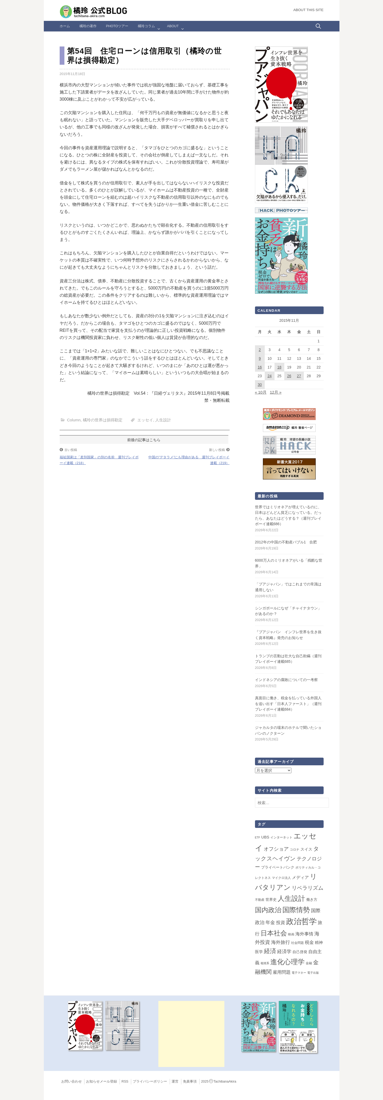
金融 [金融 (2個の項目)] (309, 963)
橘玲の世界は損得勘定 (102, 420)
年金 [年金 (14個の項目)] (270, 922)
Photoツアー (117, 26)
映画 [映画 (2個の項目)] (291, 934)
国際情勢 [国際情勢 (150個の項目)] (296, 910)
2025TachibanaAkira (218, 1081)
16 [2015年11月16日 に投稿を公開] (260, 367)
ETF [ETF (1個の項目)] (257, 837)
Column (74, 420)
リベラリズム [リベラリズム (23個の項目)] (307, 888)
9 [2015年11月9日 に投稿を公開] (260, 358)
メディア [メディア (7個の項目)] (300, 877)
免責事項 (190, 1081)
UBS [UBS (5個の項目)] (265, 837)
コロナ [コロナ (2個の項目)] (294, 849)
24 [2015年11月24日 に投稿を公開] (269, 376)
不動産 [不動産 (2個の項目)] (259, 900)
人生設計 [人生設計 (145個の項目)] (291, 898)
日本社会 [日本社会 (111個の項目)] (274, 933)
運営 (175, 1081)
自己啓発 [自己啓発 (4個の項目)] (299, 952)
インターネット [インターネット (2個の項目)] (281, 837)
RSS (124, 1081)
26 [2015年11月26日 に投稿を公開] (289, 376)
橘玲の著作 (88, 26)
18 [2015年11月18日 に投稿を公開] (279, 367)
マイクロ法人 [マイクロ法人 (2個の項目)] (281, 878)
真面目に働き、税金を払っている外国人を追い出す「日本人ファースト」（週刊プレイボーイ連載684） (288, 703)
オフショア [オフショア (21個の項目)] (276, 849)
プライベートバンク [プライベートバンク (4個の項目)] (277, 867)
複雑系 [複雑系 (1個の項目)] (265, 963)
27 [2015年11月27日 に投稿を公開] (299, 376)
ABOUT (173, 26)
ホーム (65, 26)
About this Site (308, 10)
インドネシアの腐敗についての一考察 (286, 680)
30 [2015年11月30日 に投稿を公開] (260, 385)
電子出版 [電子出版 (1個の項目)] (313, 972)
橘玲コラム (146, 26)
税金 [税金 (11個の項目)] (309, 942)
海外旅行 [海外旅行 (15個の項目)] (280, 942)
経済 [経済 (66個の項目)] (270, 951)
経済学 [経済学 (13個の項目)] (284, 951)
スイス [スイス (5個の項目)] (306, 849)
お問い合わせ (71, 1081)
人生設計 (163, 420)
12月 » (275, 392)
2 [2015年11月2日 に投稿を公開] (260, 350)
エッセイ (145, 420)
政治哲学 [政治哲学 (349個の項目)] (301, 921)
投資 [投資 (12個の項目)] (280, 922)
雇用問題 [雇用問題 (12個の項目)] (282, 972)
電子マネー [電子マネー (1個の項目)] (299, 972)
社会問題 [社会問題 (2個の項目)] (297, 943)
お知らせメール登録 (101, 1081)
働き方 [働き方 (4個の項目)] (311, 899)
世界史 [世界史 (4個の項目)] (271, 899)
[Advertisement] (191, 1034)
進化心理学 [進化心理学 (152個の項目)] (287, 962)
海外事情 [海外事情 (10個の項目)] (304, 933)
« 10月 (261, 392)
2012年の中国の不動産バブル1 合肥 (286, 542)
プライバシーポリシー (150, 1081)
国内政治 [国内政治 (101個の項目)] (268, 909)
